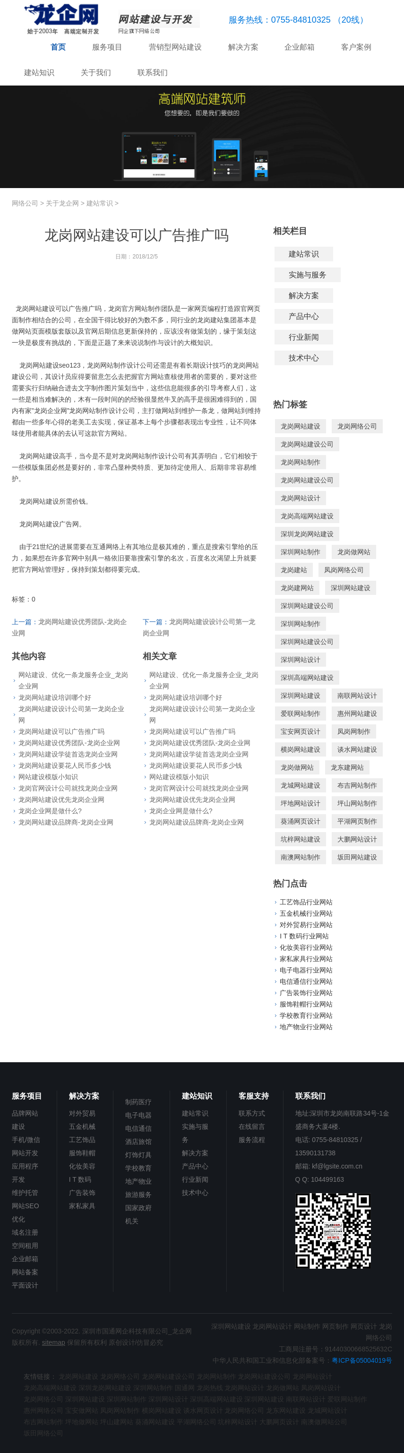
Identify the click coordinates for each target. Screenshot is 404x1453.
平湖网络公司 (196, 1422)
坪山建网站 (116, 1422)
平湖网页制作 (357, 821)
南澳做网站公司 (324, 1422)
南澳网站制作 (300, 857)
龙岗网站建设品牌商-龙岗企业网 (65, 822)
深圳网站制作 (300, 552)
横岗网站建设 (300, 749)
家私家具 (82, 1206)
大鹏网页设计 (279, 1422)
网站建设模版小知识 (48, 777)
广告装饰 (82, 1192)
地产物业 (138, 1181)
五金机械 (82, 1126)
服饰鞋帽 (82, 1153)
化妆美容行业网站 (306, 947)
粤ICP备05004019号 (362, 1360)
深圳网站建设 (350, 588)
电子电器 (138, 1115)
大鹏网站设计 (357, 839)
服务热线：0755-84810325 (280, 20)
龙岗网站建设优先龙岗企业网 (61, 799)
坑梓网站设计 (238, 1422)
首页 (58, 47)
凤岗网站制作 (120, 1410)
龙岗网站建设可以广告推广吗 (61, 731)
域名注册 (25, 1232)
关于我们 (96, 73)
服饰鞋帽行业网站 (306, 1004)
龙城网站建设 (300, 785)
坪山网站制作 (357, 803)
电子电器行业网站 (306, 970)
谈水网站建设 (357, 749)
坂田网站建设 (357, 857)
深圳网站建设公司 (307, 606)
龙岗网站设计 (300, 498)
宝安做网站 (81, 1410)
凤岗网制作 (353, 731)
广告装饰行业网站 (306, 993)
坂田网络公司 (43, 1433)
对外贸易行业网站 (306, 925)
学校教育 (138, 1168)
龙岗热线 (210, 1388)
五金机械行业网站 (306, 913)
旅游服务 (138, 1194)
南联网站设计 (357, 695)
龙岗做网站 (353, 552)
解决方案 (243, 47)
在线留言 (252, 1126)
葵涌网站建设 (155, 1422)
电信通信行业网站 (306, 981)
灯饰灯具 (138, 1155)
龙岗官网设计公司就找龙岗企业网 (68, 788)
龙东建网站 (347, 767)
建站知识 (39, 73)
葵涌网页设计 (300, 821)
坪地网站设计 (300, 803)
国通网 (185, 1388)
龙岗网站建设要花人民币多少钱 (64, 765)
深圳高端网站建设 (307, 677)
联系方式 (252, 1113)
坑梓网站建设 (300, 839)
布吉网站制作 (357, 785)
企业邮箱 (299, 47)
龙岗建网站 (297, 588)
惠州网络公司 (43, 1410)
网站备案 (25, 1272)
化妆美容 (82, 1166)
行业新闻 (304, 337)
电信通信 (138, 1128)
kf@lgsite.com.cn (337, 1166)
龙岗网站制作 (300, 462)
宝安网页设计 (300, 731)
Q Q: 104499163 (319, 1179)
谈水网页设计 (203, 1410)
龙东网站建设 (286, 1410)
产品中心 (304, 316)
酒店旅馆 (138, 1141)
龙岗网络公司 (357, 426)
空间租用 (25, 1245)
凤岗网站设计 (321, 1388)
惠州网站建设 (357, 713)
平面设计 (25, 1285)
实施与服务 (308, 275)
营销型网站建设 (175, 47)
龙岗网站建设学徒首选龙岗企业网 (68, 754)
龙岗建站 (294, 570)
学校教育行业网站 (306, 1015)
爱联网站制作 (300, 713)
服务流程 (252, 1139)
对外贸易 (82, 1113)
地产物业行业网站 (306, 1027)
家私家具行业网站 (306, 959)
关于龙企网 (62, 203)
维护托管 (25, 1192)
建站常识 (99, 203)
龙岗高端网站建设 (307, 516)
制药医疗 (138, 1102)
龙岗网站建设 (300, 426)
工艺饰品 (82, 1139)
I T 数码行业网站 (304, 936)
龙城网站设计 (327, 1410)
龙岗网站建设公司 (307, 444)
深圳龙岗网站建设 (307, 534)
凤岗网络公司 (344, 570)
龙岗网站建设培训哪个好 (54, 697)
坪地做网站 (81, 1422)
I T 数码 (80, 1179)
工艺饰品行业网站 (306, 902)
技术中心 (304, 358)
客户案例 (356, 47)
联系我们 (153, 73)
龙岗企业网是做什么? (50, 811)
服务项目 (107, 47)
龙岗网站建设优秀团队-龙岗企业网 (69, 743)
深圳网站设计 (300, 659)
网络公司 (25, 203)
